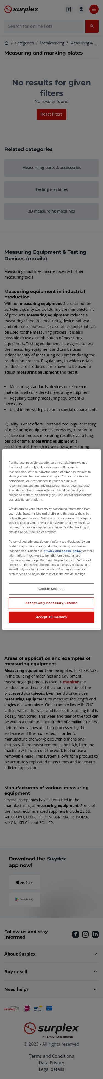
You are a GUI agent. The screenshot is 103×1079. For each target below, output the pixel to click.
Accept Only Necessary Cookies (51, 603)
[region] (51, 539)
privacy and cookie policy (62, 550)
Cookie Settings (51, 588)
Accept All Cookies (51, 617)
